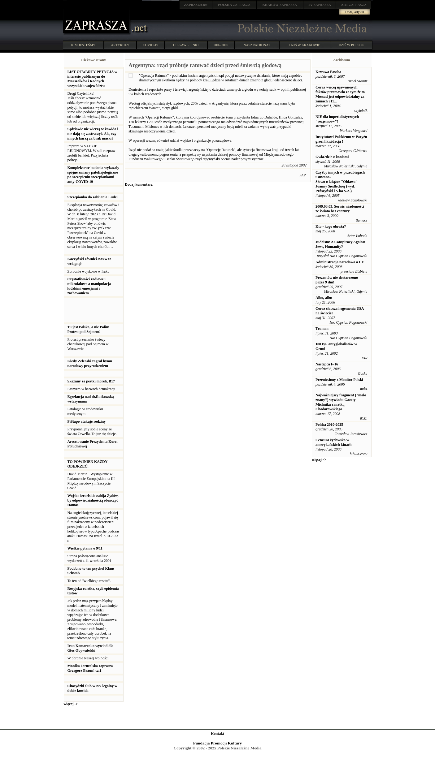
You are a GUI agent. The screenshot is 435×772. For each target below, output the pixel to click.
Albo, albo (323, 297)
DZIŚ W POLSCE (351, 45)
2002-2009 (221, 45)
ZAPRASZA (234, 4)
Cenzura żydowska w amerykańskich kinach (333, 442)
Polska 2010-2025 (329, 424)
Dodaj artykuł (354, 12)
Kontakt (217, 733)
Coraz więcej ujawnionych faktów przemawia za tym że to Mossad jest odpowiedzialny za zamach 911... (340, 94)
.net (195, 4)
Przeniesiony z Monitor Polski (339, 379)
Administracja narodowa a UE (339, 262)
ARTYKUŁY (120, 45)
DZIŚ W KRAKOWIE (304, 45)
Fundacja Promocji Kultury (217, 743)
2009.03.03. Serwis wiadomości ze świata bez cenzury (339, 208)
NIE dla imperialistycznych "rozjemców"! (337, 118)
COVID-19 (150, 45)
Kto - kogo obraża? (330, 226)
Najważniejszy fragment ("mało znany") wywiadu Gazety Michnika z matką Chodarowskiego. (340, 402)
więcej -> (71, 704)
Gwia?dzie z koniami (332, 157)
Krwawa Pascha (328, 72)
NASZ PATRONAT (256, 45)
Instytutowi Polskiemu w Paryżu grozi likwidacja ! (341, 139)
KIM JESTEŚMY (83, 45)
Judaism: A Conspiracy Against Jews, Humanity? (340, 244)
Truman (321, 328)
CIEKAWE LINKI (186, 45)
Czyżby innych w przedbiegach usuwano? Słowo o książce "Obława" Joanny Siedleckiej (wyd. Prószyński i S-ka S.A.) (340, 181)
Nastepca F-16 (326, 364)
